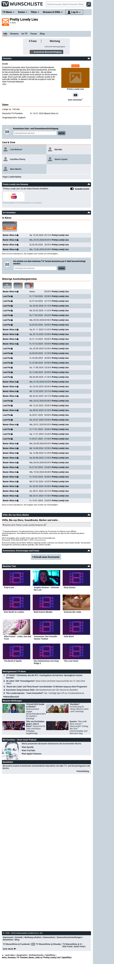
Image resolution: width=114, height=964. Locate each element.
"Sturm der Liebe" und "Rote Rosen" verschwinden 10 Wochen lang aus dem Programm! (46, 686)
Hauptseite (21, 955)
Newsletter (8, 939)
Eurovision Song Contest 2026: (42, 690)
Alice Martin (15, 169)
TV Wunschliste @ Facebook (16, 944)
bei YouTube (29, 750)
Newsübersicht (12, 697)
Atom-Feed (79, 946)
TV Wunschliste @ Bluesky (48, 944)
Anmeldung (83, 771)
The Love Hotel (71, 661)
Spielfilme (50, 955)
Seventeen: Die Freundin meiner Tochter (45, 637)
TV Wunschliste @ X (71, 944)
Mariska (58, 149)
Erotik (5, 64)
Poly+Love (9, 587)
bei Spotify (28, 747)
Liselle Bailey (14, 177)
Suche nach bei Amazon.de (25, 525)
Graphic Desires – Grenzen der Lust (46, 588)
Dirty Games (69, 587)
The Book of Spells (13, 661)
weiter (62, 133)
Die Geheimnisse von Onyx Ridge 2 (46, 662)
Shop (42, 33)
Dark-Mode (10, 949)
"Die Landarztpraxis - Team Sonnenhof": (45, 693)
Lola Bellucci (16, 149)
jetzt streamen (75, 99)
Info (5, 33)
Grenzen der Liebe (72, 612)
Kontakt (19, 937)
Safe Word (69, 636)
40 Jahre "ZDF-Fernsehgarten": (45, 682)
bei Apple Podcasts (32, 753)
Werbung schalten (32, 937)
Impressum (8, 937)
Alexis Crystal (60, 159)
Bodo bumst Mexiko (43, 612)
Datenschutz (49, 937)
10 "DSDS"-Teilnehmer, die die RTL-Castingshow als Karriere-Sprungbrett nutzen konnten (44, 676)
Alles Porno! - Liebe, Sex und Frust (17, 637)
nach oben (8, 955)
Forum (33, 33)
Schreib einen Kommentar (47, 557)
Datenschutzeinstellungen (69, 937)
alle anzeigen (7, 286)
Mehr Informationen (37, 540)
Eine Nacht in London (14, 612)
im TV (24, 33)
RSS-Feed (67, 946)
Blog (17, 939)
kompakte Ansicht (79, 189)
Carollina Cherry (17, 159)
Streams (14, 33)
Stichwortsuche (36, 955)
